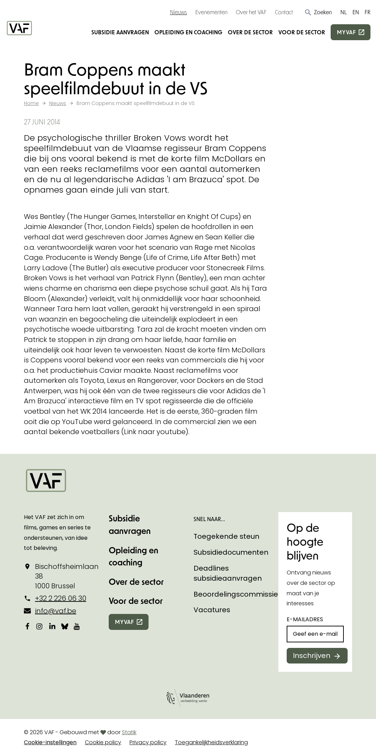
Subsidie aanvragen (120, 32)
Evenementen (211, 12)
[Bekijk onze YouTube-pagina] (77, 626)
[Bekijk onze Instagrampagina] (39, 626)
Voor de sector (301, 32)
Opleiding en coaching (188, 32)
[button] (318, 12)
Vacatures (212, 610)
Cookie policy (103, 742)
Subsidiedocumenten (231, 552)
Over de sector (250, 32)
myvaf (346, 32)
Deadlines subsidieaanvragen (228, 573)
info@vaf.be (55, 611)
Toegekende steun (226, 536)
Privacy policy (148, 742)
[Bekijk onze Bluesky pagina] (64, 626)
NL (343, 12)
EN (355, 12)
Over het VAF (251, 12)
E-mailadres (305, 619)
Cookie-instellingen (50, 742)
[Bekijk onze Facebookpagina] (27, 626)
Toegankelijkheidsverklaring (211, 742)
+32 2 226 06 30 (60, 598)
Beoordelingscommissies (238, 594)
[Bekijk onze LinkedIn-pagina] (52, 626)
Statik (129, 732)
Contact (284, 12)
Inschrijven (311, 655)
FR (367, 12)
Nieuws (178, 12)
